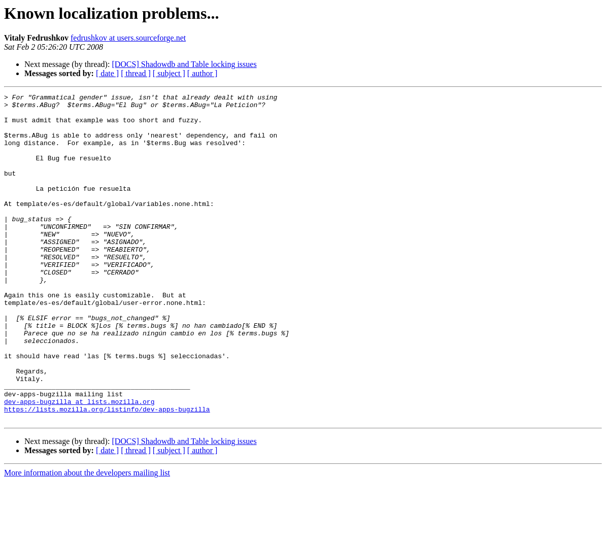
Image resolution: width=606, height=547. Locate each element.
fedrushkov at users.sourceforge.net (128, 37)
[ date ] (107, 73)
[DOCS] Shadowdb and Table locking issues (184, 64)
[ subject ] (169, 73)
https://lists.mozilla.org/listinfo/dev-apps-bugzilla (107, 472)
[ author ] (202, 73)
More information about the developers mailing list (87, 538)
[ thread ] (136, 73)
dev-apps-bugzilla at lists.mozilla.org (79, 463)
